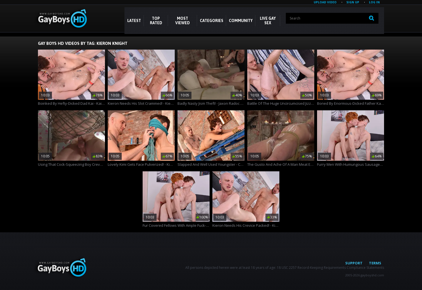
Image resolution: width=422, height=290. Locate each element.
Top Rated (156, 20)
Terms (375, 262)
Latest (134, 20)
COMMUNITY (241, 20)
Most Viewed (182, 20)
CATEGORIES (211, 20)
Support (354, 262)
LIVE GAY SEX (268, 20)
